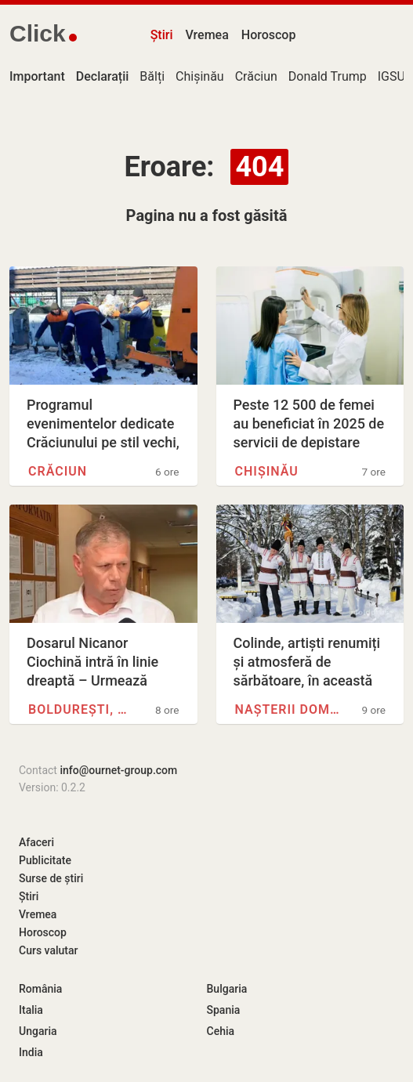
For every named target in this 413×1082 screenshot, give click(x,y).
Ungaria (38, 1031)
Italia (31, 1010)
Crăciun (256, 76)
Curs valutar (48, 950)
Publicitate (45, 860)
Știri (161, 34)
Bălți (152, 76)
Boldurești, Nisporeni (81, 709)
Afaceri (36, 842)
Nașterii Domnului (288, 709)
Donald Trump (327, 76)
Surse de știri (51, 878)
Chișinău (200, 76)
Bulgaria (227, 988)
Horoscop (268, 34)
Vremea (206, 34)
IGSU (391, 76)
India (31, 1052)
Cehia (221, 1031)
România (40, 988)
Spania (224, 1010)
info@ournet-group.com (118, 770)
